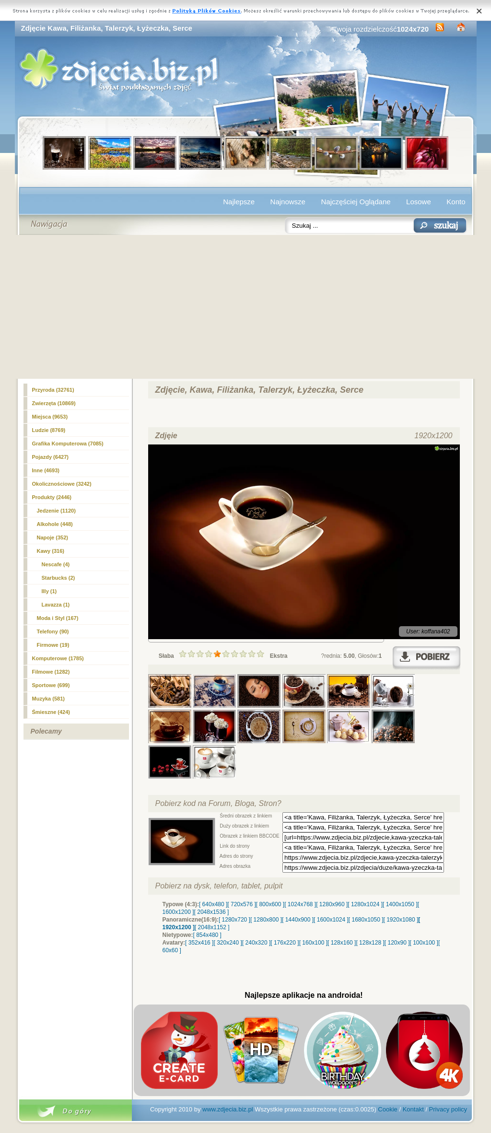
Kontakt (413, 1109)
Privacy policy (448, 1109)
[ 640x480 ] (213, 904)
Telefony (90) (53, 631)
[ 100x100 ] (424, 942)
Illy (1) (49, 591)
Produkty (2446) (52, 497)
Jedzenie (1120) (56, 511)
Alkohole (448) (55, 524)
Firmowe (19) (53, 645)
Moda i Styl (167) (58, 618)
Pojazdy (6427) (50, 457)
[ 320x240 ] (227, 942)
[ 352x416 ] (199, 942)
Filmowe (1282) (51, 672)
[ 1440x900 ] (298, 919)
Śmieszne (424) (51, 712)
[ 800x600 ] (270, 904)
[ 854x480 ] (207, 935)
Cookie (387, 1109)
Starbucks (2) (58, 578)
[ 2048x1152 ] (212, 927)
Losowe (418, 202)
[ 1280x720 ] (234, 919)
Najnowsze (287, 202)
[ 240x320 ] (256, 942)
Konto (455, 202)
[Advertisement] (246, 307)
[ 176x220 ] (284, 942)
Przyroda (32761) (53, 390)
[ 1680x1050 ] (366, 919)
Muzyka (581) (48, 698)
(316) (51, 551)
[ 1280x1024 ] (365, 904)
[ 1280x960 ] (332, 904)
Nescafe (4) (56, 564)
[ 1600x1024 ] (331, 919)
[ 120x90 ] (397, 942)
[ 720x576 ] (241, 904)
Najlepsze (239, 202)
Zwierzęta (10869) (54, 403)
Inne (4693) (45, 470)
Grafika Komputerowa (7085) (68, 443)
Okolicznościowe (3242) (62, 484)
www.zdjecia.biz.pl (227, 1109)
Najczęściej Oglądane (355, 202)
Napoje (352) (52, 537)
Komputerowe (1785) (58, 658)
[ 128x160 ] (341, 942)
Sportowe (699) (51, 685)
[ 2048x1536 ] (211, 912)
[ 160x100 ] (313, 942)
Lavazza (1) (56, 604)
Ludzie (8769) (49, 430)
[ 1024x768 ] (300, 904)
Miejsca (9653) (50, 417)
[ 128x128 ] (370, 942)
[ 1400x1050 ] (400, 904)
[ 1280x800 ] (266, 919)
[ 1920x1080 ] (401, 919)
